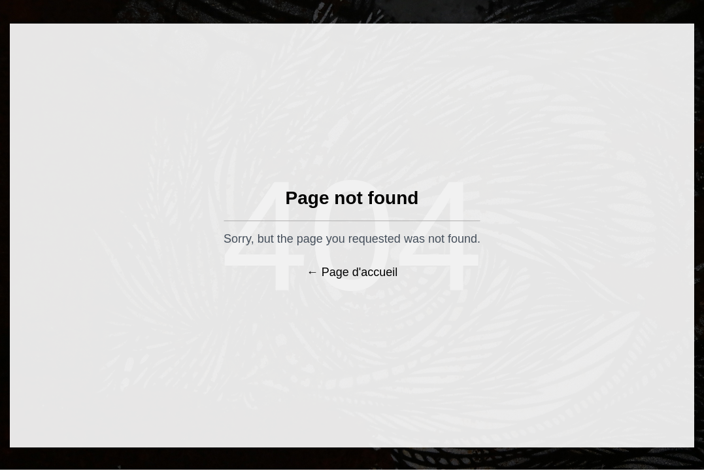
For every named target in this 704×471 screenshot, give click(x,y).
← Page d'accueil (352, 272)
